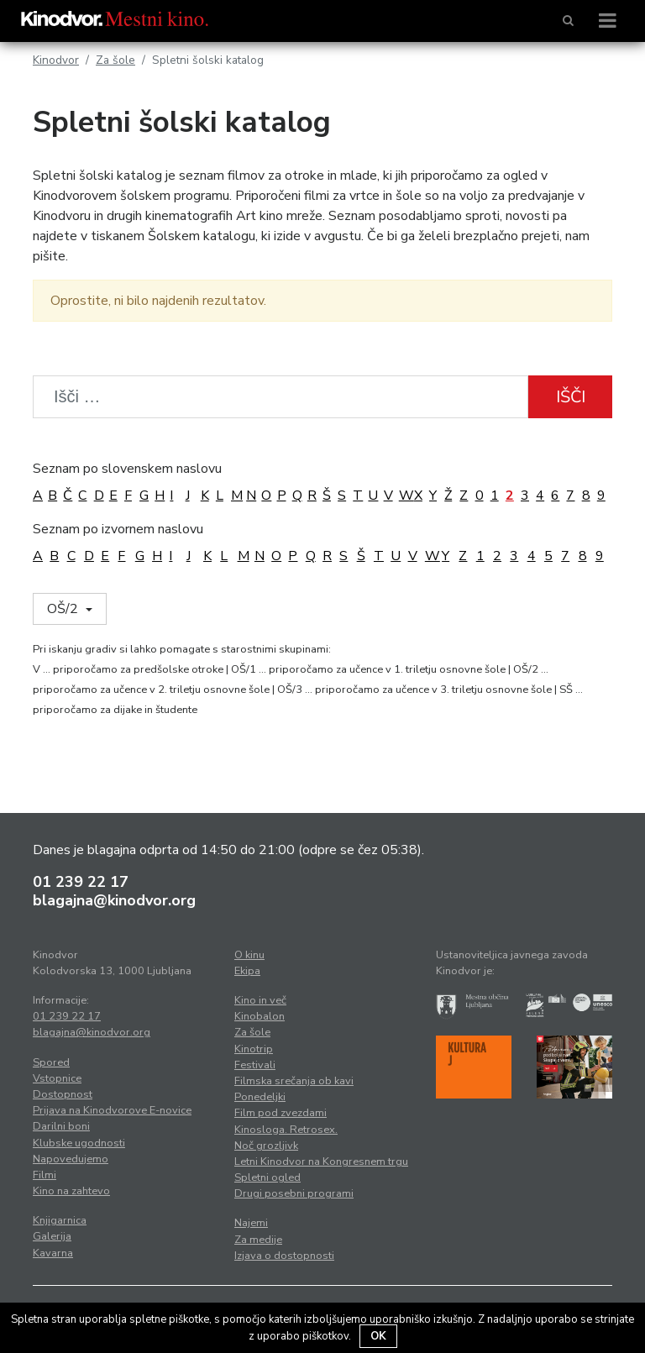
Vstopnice (57, 1078)
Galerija (52, 1236)
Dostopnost (62, 1094)
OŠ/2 (64, 609)
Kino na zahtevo (71, 1190)
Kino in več (260, 1000)
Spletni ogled (267, 1177)
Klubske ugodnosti (79, 1143)
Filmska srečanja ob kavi (294, 1080)
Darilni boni (61, 1126)
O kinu (249, 954)
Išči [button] (570, 396)
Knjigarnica (60, 1220)
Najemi (251, 1222)
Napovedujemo (70, 1159)
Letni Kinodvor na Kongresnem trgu (321, 1161)
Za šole (115, 60)
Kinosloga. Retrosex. (286, 1129)
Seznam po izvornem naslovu (118, 529)
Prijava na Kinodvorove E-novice (112, 1110)
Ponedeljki (260, 1096)
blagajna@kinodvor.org (114, 900)
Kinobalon (259, 1016)
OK (378, 1336)
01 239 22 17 (80, 882)
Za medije (258, 1239)
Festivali (254, 1064)
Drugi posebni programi (294, 1193)
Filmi (44, 1175)
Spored (51, 1062)
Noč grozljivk (266, 1145)
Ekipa (247, 970)
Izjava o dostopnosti (284, 1255)
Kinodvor (56, 60)
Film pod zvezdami (280, 1112)
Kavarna (53, 1253)
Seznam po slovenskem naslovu (127, 468)
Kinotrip (253, 1049)
